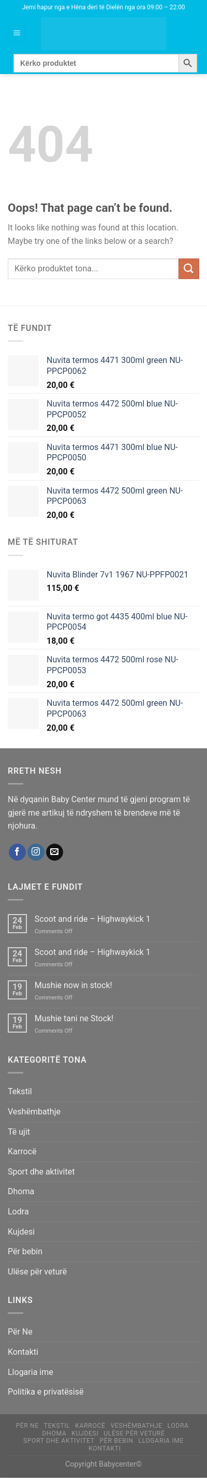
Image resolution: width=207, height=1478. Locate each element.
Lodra (18, 1211)
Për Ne (20, 1332)
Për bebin (25, 1251)
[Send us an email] (54, 852)
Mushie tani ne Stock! (74, 1018)
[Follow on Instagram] (36, 852)
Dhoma (21, 1191)
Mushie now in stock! (73, 985)
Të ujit (19, 1132)
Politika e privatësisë (46, 1392)
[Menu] (17, 33)
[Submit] (189, 268)
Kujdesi (21, 1232)
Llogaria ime (30, 1372)
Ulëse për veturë (37, 1272)
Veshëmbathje (34, 1112)
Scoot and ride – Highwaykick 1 (93, 919)
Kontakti (23, 1352)
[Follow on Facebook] (17, 852)
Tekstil (20, 1091)
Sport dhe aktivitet (41, 1172)
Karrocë (22, 1151)
